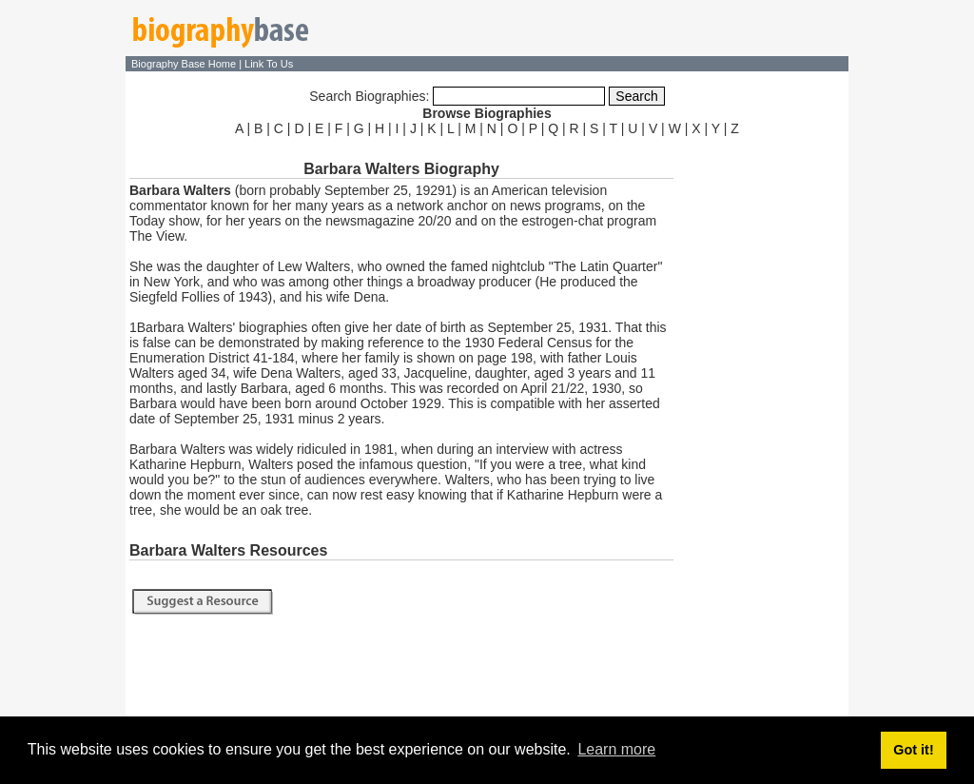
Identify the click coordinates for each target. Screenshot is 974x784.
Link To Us (268, 63)
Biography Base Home (185, 63)
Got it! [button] (913, 749)
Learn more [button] (616, 749)
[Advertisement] (763, 426)
